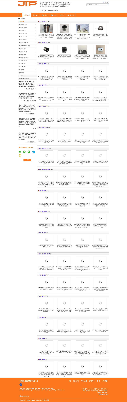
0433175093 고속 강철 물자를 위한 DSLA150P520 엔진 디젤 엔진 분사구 (100, 268)
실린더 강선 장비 (23, 36)
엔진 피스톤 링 (22, 30)
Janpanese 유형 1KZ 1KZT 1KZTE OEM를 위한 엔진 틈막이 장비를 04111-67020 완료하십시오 (100, 99)
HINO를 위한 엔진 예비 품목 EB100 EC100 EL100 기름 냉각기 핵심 (46, 331)
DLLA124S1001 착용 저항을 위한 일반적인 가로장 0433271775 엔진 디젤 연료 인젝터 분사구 (46, 268)
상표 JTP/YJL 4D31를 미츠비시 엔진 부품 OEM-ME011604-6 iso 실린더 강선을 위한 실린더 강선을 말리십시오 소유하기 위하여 (64, 36)
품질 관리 (53, 15)
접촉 (98, 381)
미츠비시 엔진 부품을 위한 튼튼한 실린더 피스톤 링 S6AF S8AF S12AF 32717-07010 (100, 78)
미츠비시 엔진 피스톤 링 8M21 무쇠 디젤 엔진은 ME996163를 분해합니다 (64, 78)
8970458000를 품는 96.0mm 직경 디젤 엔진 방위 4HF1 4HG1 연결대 (46, 226)
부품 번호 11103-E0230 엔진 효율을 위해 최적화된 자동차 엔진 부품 (82, 373)
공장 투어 (44, 15)
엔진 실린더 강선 (23, 24)
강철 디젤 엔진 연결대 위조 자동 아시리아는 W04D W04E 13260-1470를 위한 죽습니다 (100, 352)
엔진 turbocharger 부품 (24, 45)
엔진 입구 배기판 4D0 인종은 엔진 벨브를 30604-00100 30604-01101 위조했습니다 (64, 205)
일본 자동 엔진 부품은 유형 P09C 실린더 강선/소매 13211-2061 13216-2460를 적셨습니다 (100, 57)
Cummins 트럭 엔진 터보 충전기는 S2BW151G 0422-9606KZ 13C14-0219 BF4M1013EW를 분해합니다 (46, 184)
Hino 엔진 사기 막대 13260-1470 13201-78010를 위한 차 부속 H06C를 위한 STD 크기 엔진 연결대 (82, 353)
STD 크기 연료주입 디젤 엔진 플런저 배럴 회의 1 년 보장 (46, 288)
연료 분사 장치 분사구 (24, 57)
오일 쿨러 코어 (22, 66)
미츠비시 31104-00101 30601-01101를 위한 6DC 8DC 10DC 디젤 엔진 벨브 (82, 205)
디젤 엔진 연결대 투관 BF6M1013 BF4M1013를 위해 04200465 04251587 (46, 352)
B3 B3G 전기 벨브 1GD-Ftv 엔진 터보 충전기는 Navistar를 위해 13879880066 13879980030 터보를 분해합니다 (100, 184)
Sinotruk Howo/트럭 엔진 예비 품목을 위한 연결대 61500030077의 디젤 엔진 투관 (100, 247)
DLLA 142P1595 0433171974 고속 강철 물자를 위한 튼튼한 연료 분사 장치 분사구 (64, 268)
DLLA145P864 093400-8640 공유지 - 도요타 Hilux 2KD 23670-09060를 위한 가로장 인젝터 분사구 (82, 268)
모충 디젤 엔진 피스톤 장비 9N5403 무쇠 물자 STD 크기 (64, 56)
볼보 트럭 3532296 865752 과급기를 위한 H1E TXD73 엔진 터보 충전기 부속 (82, 183)
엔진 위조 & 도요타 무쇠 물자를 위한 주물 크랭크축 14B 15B (100, 162)
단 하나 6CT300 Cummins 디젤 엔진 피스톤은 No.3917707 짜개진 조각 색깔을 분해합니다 (82, 57)
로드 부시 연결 (22, 54)
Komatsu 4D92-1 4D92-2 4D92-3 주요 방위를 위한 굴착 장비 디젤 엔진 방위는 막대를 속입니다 (82, 226)
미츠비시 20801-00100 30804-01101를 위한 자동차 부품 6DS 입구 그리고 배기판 (100, 205)
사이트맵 (105, 381)
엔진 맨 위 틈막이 (23, 39)
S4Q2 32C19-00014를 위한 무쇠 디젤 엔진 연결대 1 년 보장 (64, 352)
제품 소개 (27, 15)
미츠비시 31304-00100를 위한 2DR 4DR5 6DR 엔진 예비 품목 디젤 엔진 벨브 (46, 205)
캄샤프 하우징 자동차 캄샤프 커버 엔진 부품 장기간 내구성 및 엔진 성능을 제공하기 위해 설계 (100, 373)
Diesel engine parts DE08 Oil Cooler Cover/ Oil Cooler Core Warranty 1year (82, 310)
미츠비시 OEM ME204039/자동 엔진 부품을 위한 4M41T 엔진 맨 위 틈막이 (82, 141)
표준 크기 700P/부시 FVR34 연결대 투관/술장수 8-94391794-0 (64, 246)
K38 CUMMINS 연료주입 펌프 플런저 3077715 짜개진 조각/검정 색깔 (64, 289)
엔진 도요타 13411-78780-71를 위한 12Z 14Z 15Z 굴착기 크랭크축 (82, 162)
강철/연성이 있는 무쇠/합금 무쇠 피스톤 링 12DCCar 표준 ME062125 (82, 78)
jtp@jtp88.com (103, 394)
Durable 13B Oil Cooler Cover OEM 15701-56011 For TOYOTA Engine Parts (46, 310)
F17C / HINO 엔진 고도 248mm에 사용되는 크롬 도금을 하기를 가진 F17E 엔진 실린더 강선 (46, 36)
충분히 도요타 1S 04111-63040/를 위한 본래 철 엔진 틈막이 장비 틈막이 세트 (82, 99)
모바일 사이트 (24, 396)
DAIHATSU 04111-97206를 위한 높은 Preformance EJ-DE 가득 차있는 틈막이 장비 (46, 99)
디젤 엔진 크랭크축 (23, 42)
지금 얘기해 (70, 15)
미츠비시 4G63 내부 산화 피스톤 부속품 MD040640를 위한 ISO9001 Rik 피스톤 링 (46, 78)
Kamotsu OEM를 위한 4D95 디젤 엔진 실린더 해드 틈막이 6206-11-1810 (64, 141)
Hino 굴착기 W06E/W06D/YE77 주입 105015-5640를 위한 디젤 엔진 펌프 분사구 (100, 289)
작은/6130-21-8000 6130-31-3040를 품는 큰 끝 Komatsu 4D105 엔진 (100, 226)
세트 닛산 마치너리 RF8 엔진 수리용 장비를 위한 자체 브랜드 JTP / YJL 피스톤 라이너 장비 (64, 120)
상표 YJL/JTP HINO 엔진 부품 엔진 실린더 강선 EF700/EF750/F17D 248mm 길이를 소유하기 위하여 (82, 36)
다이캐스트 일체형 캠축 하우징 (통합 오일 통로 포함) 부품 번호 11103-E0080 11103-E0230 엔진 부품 (64, 374)
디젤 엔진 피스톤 (23, 27)
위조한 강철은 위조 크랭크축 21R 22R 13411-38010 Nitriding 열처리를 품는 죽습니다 (64, 162)
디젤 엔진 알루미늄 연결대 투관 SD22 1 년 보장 (46, 246)
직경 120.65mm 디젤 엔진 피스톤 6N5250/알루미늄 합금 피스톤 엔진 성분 (46, 57)
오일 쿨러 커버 (22, 63)
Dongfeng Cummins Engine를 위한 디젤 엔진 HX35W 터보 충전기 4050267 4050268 (64, 183)
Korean (106, 2)
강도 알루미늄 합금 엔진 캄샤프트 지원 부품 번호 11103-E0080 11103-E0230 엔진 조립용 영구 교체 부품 (46, 374)
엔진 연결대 (21, 69)
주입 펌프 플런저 (23, 60)
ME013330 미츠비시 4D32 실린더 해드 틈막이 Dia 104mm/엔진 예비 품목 (46, 141)
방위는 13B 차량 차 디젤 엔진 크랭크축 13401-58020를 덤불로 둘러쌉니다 (46, 162)
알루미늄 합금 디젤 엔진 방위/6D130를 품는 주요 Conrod (64, 225)
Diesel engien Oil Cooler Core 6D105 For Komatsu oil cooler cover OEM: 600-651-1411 (64, 310)
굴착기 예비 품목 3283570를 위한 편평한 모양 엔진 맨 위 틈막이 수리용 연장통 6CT (100, 141)
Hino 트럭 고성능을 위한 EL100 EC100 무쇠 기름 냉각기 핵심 (100, 309)
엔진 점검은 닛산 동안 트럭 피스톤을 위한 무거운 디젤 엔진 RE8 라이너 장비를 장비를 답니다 (46, 120)
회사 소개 (35, 15)
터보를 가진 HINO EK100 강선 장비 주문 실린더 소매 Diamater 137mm (100, 120)
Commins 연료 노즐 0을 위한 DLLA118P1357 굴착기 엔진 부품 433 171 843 (82, 289)
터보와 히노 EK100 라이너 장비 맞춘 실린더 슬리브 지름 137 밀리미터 (82, 120)
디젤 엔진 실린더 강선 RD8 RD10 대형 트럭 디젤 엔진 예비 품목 (100, 36)
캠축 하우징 (21, 72)
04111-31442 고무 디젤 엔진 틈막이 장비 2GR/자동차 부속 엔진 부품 (64, 99)
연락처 (62, 15)
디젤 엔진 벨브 (22, 48)
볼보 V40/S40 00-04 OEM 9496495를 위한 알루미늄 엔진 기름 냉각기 (64, 331)
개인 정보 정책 (23, 388)
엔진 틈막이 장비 (23, 33)
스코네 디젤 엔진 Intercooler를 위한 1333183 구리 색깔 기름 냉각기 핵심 (82, 331)
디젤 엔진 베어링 (23, 51)
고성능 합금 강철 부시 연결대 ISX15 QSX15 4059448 (82, 246)
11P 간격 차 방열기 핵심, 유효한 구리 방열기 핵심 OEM (100, 330)
